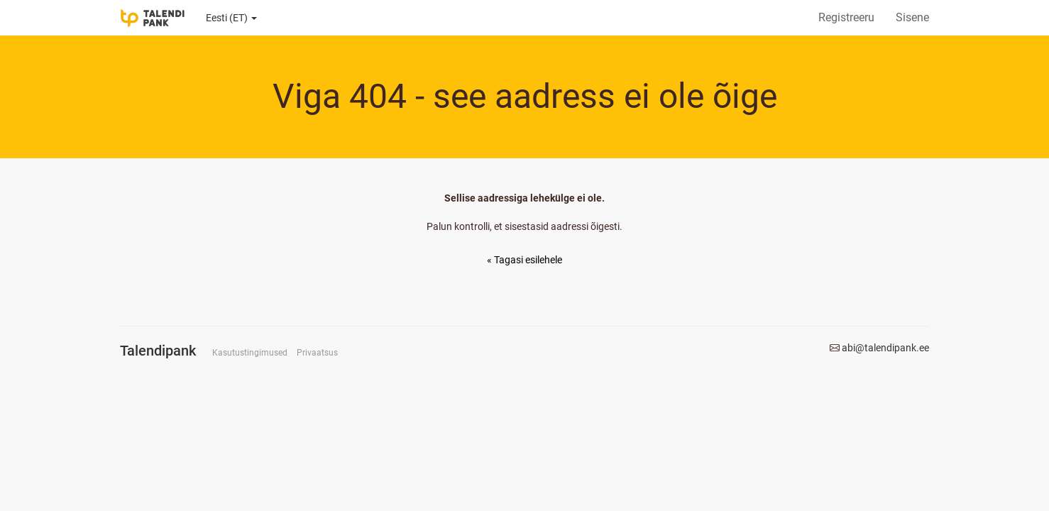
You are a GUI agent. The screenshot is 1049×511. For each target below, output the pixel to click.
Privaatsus (317, 353)
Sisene (912, 17)
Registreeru (846, 17)
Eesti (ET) (231, 17)
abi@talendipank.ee (885, 347)
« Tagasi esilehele (524, 259)
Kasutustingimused (249, 353)
